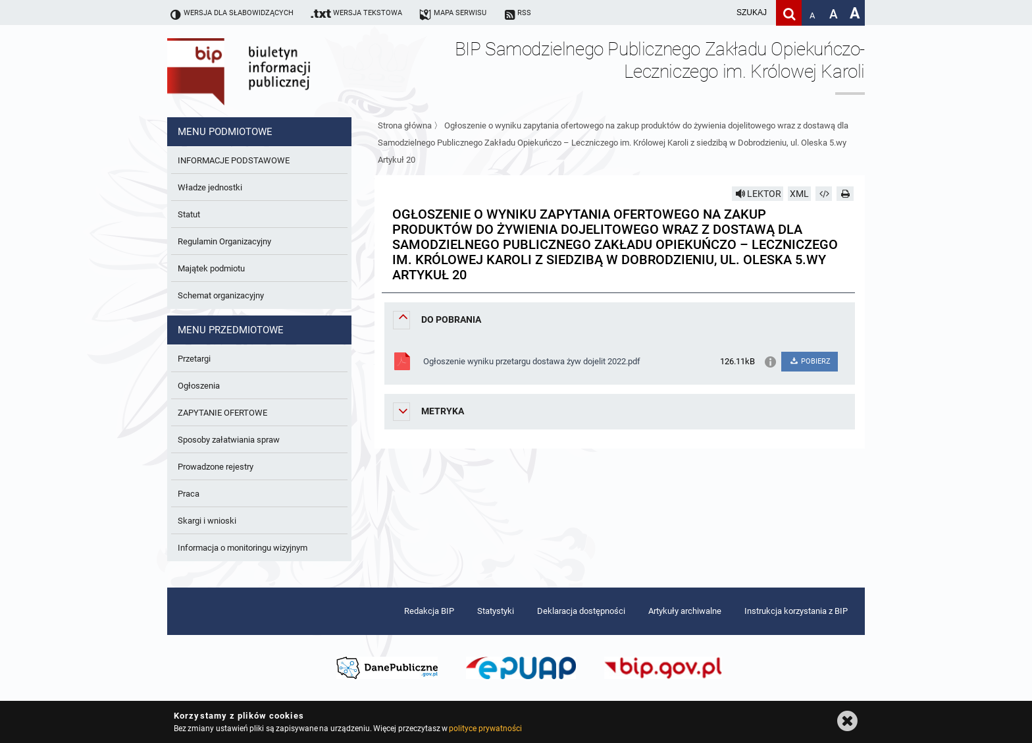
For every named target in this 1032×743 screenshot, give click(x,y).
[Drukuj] (845, 193)
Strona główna (405, 125)
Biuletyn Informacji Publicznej (275, 71)
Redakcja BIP (429, 611)
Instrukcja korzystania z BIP (796, 611)
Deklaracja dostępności (581, 611)
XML (799, 193)
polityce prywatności (485, 728)
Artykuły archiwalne (684, 611)
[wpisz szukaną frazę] (718, 13)
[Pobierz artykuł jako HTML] (824, 193)
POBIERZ (809, 361)
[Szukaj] (789, 13)
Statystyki (495, 611)
